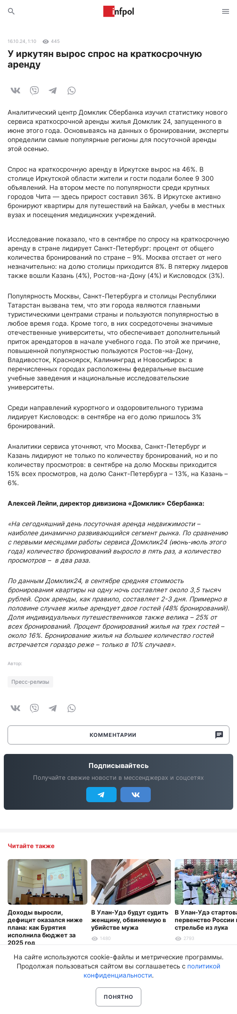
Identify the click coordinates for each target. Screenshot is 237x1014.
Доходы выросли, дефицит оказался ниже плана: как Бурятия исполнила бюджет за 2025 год (45, 927)
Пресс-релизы (30, 681)
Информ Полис (118, 11)
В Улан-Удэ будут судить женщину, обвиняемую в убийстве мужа (129, 919)
